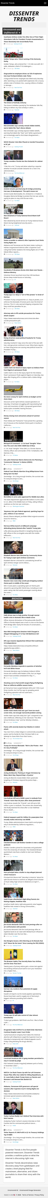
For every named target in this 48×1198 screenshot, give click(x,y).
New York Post (18, 87)
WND (14, 521)
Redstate (15, 565)
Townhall (17, 110)
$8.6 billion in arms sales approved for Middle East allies (24, 497)
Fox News (17, 137)
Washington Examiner (18, 506)
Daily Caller (15, 1043)
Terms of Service (28, 1195)
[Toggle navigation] (45, 3)
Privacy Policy (39, 1195)
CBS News (17, 68)
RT (15, 279)
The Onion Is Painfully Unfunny (15, 103)
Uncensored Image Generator (30, 1190)
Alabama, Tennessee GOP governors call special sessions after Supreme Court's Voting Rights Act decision (21, 1088)
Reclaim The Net (17, 973)
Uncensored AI (13, 1190)
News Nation (18, 323)
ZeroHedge (16, 481)
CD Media (15, 455)
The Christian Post (17, 738)
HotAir (14, 1125)
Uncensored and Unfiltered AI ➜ (12, 31)
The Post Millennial (19, 173)
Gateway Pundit (18, 44)
